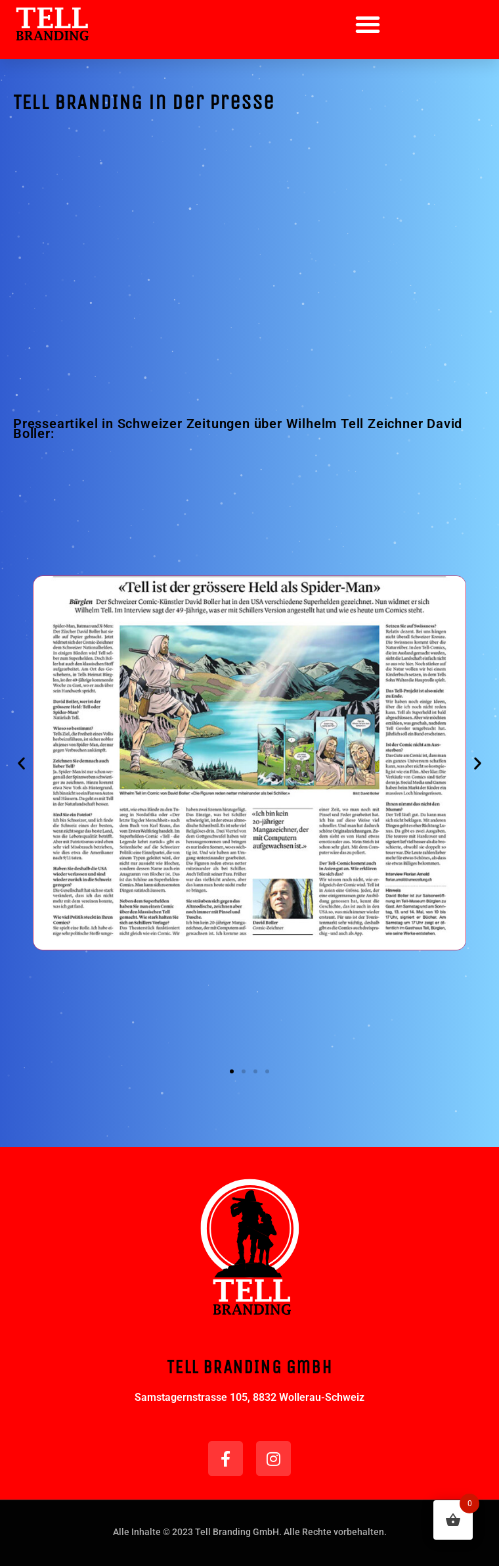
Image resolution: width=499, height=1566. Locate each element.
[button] (367, 24)
